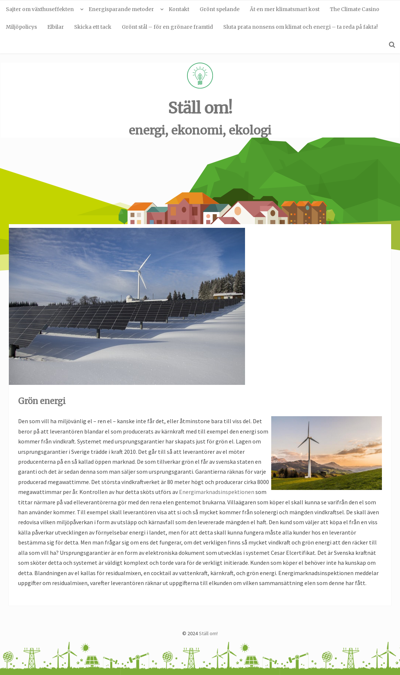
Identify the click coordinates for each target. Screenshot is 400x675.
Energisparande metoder (121, 9)
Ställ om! (200, 108)
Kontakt (179, 9)
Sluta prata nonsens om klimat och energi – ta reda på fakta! (300, 27)
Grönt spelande (219, 9)
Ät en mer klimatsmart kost (285, 9)
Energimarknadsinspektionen (216, 491)
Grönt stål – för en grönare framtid (167, 27)
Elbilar (55, 27)
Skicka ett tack (92, 27)
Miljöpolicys (21, 27)
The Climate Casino (354, 9)
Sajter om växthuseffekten (40, 9)
